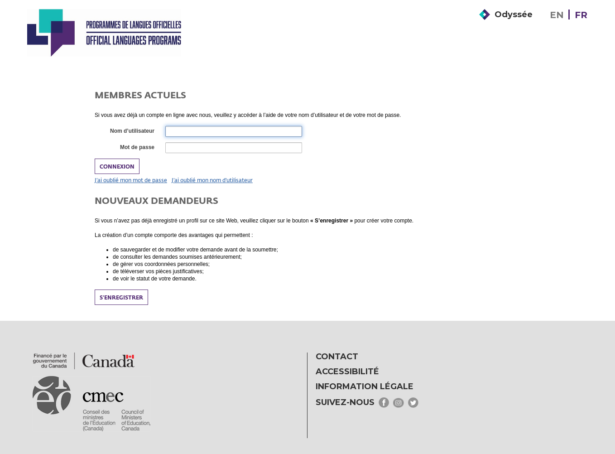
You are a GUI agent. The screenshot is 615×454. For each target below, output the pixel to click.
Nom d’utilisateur (132, 131)
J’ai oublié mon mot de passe (131, 180)
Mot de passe (136, 147)
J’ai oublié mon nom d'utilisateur (212, 180)
